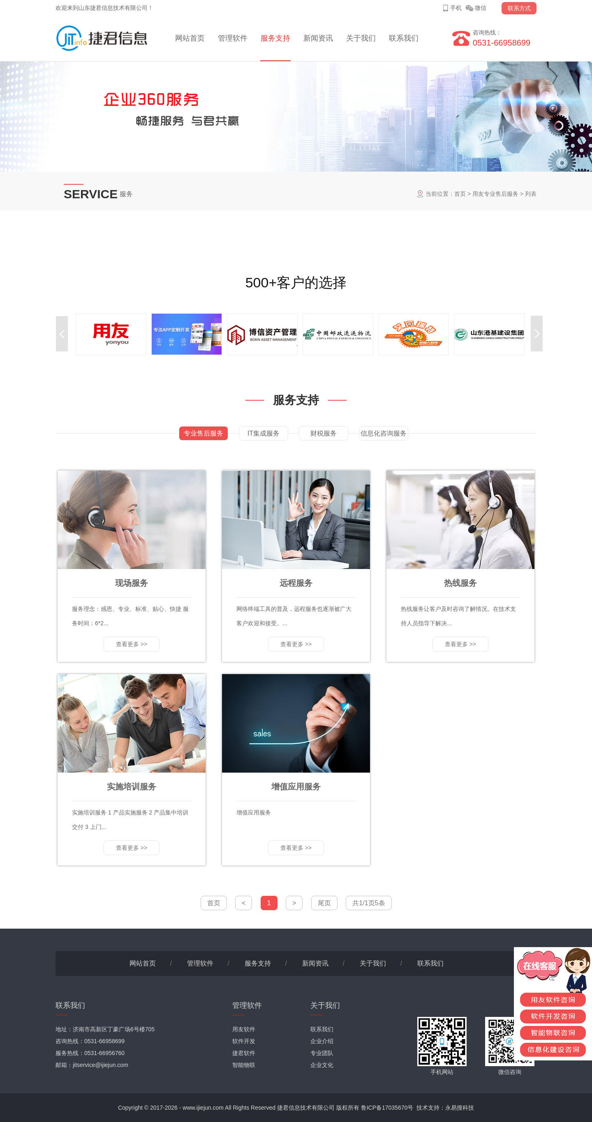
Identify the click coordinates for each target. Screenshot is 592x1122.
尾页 (324, 902)
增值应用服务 (296, 786)
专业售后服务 (203, 433)
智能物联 (243, 1065)
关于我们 (361, 38)
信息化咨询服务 (384, 433)
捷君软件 (243, 1053)
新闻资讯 (318, 38)
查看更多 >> (131, 644)
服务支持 (275, 38)
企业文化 (321, 1065)
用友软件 (243, 1029)
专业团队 (321, 1053)
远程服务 (296, 582)
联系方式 (519, 8)
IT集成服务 (263, 433)
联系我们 (404, 38)
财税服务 (323, 433)
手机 (456, 8)
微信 (480, 8)
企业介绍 (321, 1041)
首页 (460, 193)
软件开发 (243, 1041)
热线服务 (460, 582)
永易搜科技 (459, 1107)
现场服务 (131, 582)
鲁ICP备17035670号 (387, 1107)
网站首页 (190, 38)
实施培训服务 (131, 786)
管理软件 (232, 38)
